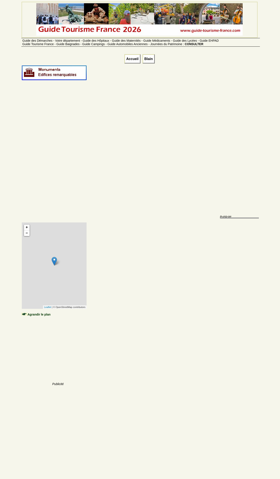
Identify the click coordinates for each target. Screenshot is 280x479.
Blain (148, 59)
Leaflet (47, 307)
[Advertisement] (58, 156)
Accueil (132, 59)
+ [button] (27, 227)
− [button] (27, 233)
